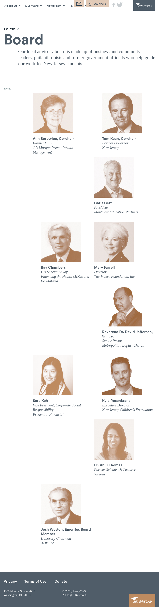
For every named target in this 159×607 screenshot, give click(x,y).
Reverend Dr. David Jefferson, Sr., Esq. (127, 334)
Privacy (10, 581)
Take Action (77, 14)
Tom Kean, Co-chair (119, 138)
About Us (9, 14)
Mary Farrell (104, 267)
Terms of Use (35, 581)
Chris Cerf (103, 202)
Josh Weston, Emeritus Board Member (66, 531)
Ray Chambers (53, 267)
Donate (61, 581)
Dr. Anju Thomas (108, 464)
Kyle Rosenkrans (116, 400)
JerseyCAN (140, 7)
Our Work (31, 14)
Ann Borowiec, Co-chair (53, 138)
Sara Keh (40, 400)
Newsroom (53, 14)
